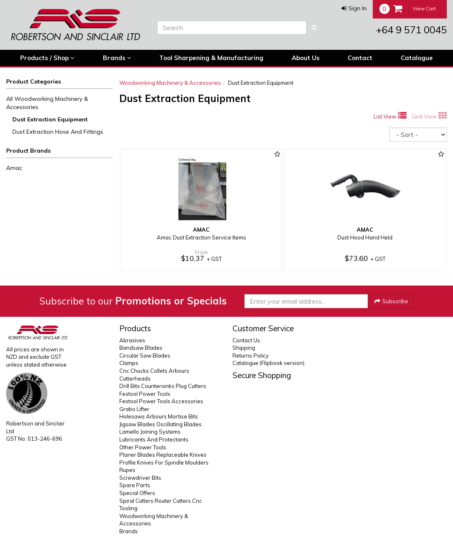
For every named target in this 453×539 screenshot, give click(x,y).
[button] (354, 8)
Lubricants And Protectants (153, 439)
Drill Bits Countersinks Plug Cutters (162, 386)
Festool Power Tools (144, 393)
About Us (306, 58)
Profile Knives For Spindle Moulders (164, 462)
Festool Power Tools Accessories (161, 401)
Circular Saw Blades (144, 355)
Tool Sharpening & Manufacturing (211, 58)
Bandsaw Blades (141, 347)
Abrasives (132, 340)
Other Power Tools (142, 447)
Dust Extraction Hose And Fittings (57, 131)
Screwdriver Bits (140, 477)
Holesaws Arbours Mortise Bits (158, 416)
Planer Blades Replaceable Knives (163, 454)
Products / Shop (47, 58)
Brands (117, 58)
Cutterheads (135, 378)
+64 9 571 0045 (411, 29)
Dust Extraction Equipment (50, 119)
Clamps (128, 363)
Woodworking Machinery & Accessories (170, 82)
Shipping (243, 347)
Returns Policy (250, 355)
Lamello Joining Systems (150, 431)
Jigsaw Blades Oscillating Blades (160, 424)
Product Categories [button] (33, 81)
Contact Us (246, 340)
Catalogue (417, 58)
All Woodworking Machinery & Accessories (47, 103)
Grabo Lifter (134, 409)
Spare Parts (134, 485)
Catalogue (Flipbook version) (268, 363)
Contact (360, 58)
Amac (14, 168)
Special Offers (137, 493)
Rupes (127, 470)
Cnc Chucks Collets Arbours (154, 370)
